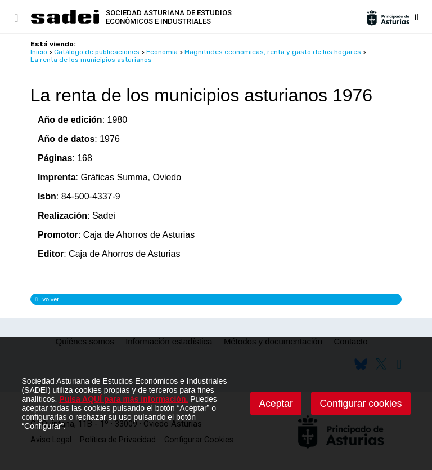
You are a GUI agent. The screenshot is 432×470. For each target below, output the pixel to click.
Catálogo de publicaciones (97, 52)
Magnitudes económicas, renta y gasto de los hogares (272, 52)
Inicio (38, 52)
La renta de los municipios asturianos (91, 60)
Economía (162, 52)
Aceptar (276, 403)
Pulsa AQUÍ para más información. (123, 399)
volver (47, 299)
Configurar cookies (361, 403)
